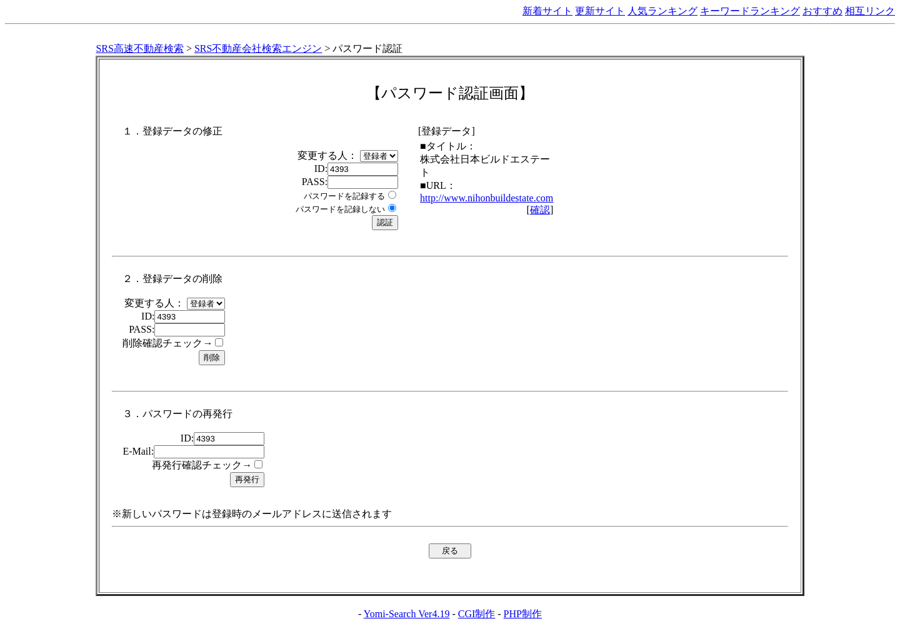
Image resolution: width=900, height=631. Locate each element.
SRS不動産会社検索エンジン (258, 48)
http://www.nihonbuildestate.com (486, 198)
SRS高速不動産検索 (139, 48)
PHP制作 (523, 613)
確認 (540, 209)
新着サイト (547, 11)
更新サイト (600, 11)
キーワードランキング (750, 11)
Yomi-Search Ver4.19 (407, 613)
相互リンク (870, 11)
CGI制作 (477, 613)
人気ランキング (663, 11)
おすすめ (822, 11)
